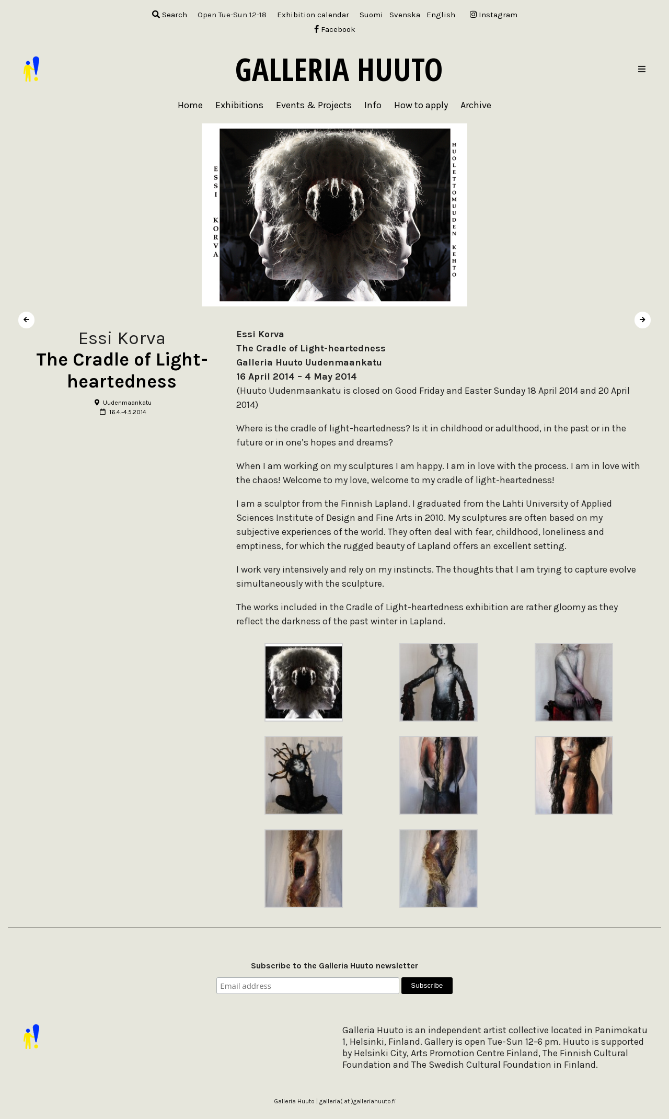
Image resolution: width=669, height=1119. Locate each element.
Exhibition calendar (313, 14)
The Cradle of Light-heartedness (122, 370)
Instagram (493, 14)
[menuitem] (371, 15)
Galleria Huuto (339, 69)
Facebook (334, 29)
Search (169, 14)
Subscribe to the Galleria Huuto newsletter (334, 965)
